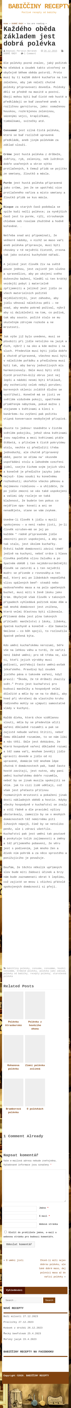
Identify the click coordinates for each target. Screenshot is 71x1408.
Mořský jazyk (13, 1339)
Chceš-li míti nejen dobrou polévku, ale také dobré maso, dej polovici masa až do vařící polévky (52, 1268)
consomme (49, 968)
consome (37, 968)
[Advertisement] (35, 928)
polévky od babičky (16, 973)
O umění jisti (15, 1260)
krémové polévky (27, 971)
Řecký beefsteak (15, 1333)
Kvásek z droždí (15, 1327)
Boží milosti (13, 1316)
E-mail (44, 1216)
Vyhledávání (14, 1290)
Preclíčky (10, 1322)
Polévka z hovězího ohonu (35, 1025)
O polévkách (35, 1109)
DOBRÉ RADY (10, 53)
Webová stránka (48, 1224)
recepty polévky (40, 973)
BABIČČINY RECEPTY (39, 6)
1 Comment (30, 53)
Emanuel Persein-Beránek (21, 51)
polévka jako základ (52, 971)
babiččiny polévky (18, 968)
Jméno (43, 1208)
